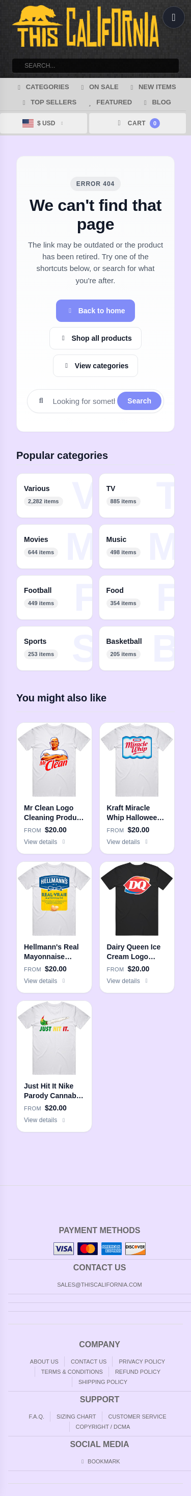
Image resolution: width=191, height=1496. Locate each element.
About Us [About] (44, 1361)
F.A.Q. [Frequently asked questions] (36, 1416)
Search (139, 401)
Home (7, 1194)
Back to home (95, 311)
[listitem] (54, 495)
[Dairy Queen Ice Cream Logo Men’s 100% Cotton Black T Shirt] (137, 927)
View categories (96, 366)
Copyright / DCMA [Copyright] (103, 1427)
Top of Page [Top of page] (184, 1194)
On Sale (98, 87)
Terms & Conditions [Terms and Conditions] (72, 1372)
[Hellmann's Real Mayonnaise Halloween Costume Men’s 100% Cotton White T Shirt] (54, 927)
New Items (152, 87)
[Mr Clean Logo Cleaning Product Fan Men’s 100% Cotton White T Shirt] (54, 788)
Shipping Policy (102, 1382)
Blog (156, 102)
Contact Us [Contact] (89, 1361)
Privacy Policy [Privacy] (142, 1361)
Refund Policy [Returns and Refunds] (137, 1372)
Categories (42, 87)
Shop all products (95, 338)
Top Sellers (48, 102)
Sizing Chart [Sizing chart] (76, 1416)
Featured (109, 102)
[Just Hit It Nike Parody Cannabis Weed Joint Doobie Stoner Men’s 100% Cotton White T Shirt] (54, 1066)
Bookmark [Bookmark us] (99, 1461)
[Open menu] (173, 17)
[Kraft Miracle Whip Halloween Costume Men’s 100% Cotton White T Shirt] (137, 788)
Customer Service (137, 1416)
